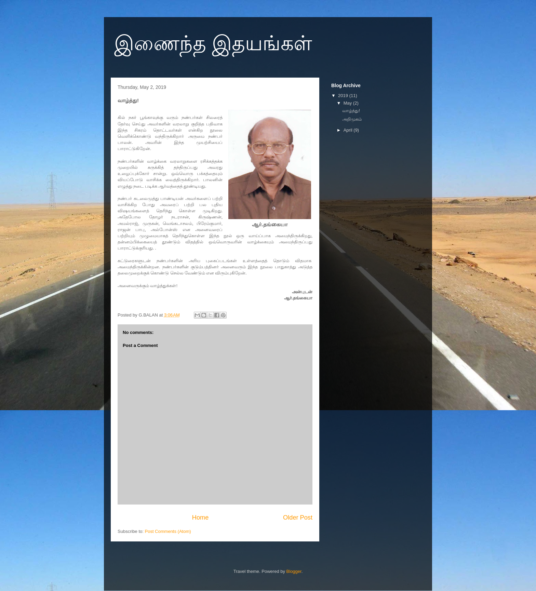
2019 (343, 95)
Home (200, 517)
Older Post (297, 517)
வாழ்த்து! (351, 110)
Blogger (294, 571)
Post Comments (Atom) (168, 531)
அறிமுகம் (352, 119)
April (349, 130)
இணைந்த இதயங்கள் (213, 43)
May (348, 103)
